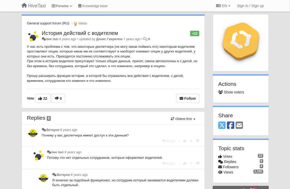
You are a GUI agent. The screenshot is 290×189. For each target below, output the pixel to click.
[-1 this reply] (197, 141)
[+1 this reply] (184, 141)
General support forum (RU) (48, 23)
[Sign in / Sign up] (250, 5)
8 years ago (68, 130)
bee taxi (52, 39)
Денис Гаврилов (109, 39)
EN (223, 6)
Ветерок (52, 130)
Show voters (231, 92)
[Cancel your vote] (191, 141)
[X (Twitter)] (222, 125)
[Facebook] (230, 125)
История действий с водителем (80, 33)
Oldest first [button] (183, 119)
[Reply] (168, 141)
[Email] (239, 125)
